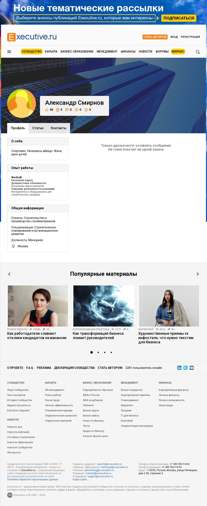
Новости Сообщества (19, 447)
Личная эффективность (59, 405)
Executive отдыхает (18, 410)
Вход (174, 36)
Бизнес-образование (77, 51)
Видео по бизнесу (93, 431)
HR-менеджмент (54, 390)
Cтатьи (37, 128)
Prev (9, 274)
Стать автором (155, 37)
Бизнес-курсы (91, 410)
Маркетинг (146, 329)
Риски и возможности (171, 400)
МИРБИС (178, 51)
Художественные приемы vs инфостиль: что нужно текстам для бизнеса (165, 337)
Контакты (58, 128)
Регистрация (190, 36)
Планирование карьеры (59, 410)
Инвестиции (166, 405)
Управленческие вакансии (61, 415)
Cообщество (15, 382)
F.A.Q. (30, 367)
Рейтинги (88, 405)
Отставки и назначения (21, 437)
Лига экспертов (16, 395)
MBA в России (91, 395)
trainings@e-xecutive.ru (114, 467)
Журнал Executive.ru (19, 405)
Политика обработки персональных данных (32, 479)
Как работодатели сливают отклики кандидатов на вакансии (36, 335)
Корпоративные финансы (174, 390)
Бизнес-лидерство (131, 390)
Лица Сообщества (17, 390)
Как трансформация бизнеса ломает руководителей (98, 335)
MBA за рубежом (93, 400)
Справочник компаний (58, 420)
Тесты (86, 425)
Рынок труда (52, 400)
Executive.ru (28, 470)
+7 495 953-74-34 (179, 464)
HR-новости (14, 452)
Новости (145, 51)
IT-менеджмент (130, 400)
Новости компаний (18, 432)
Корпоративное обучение (98, 390)
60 (49, 110)
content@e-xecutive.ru (98, 473)
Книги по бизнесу (93, 420)
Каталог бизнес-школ (95, 436)
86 (172, 329)
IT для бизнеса (130, 415)
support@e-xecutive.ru (100, 476)
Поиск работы (17, 329)
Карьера (51, 51)
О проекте (15, 367)
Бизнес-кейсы (91, 415)
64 (47, 329)
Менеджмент (107, 51)
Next (198, 274)
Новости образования (20, 442)
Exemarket (127, 420)
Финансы (128, 51)
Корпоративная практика (91, 329)
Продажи (126, 410)
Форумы (162, 51)
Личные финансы (169, 395)
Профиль (18, 128)
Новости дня (14, 427)
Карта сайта (80, 479)
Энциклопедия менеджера (137, 425)
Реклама (44, 367)
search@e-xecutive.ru (109, 464)
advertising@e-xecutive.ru (99, 470)
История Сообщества (19, 400)
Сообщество (32, 51)
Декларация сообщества (74, 367)
